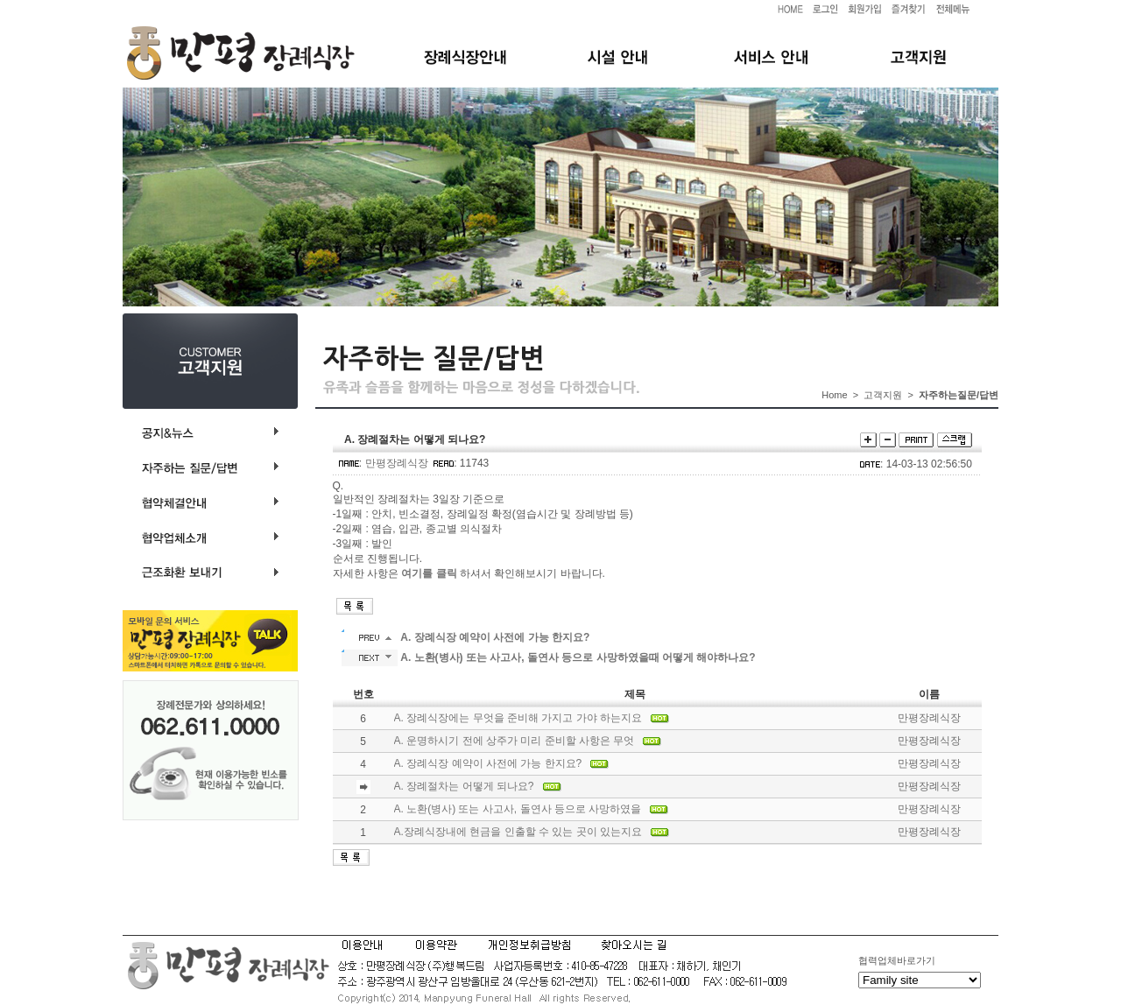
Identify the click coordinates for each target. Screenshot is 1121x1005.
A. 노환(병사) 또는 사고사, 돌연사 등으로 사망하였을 (518, 809)
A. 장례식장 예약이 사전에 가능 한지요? (488, 763)
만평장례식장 (396, 463)
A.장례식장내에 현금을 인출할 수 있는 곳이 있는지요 (518, 832)
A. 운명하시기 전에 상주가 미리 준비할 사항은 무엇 (514, 740)
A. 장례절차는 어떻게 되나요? (464, 786)
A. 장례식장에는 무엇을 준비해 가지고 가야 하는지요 (518, 718)
